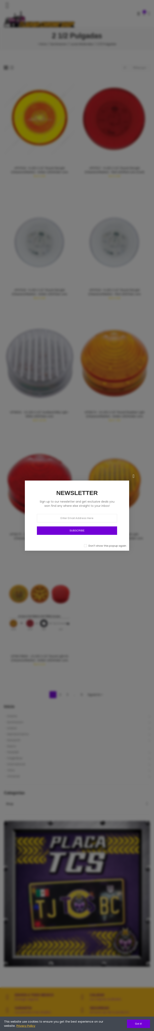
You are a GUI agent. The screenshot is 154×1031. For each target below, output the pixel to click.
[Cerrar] (133, 476)
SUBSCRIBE (76, 530)
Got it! (138, 1023)
